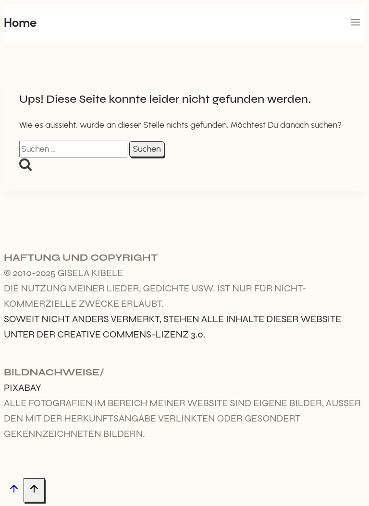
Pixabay (22, 388)
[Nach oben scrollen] (14, 490)
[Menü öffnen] (355, 23)
